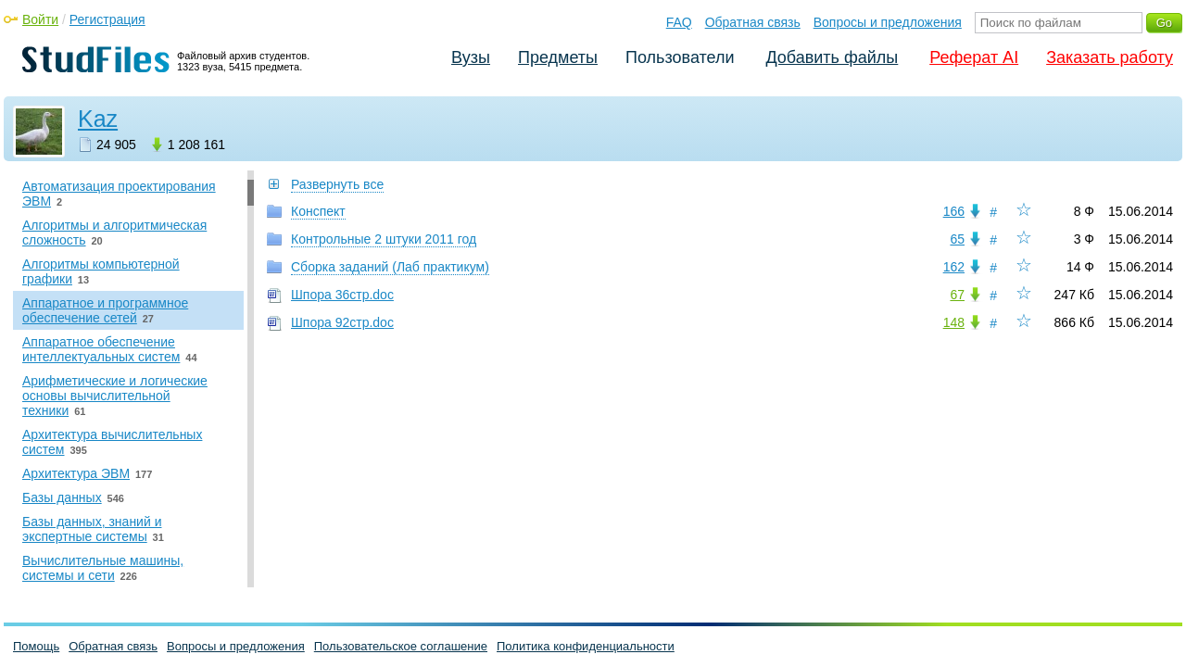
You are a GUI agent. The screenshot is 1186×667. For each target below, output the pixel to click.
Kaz (98, 119)
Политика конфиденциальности (586, 646)
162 (954, 266)
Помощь (36, 646)
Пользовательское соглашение (400, 646)
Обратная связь (753, 22)
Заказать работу (1109, 57)
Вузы (470, 57)
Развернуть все (337, 184)
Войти (40, 19)
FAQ (679, 22)
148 (954, 322)
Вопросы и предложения (888, 22)
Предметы (558, 57)
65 (957, 239)
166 (954, 211)
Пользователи (679, 57)
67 (957, 294)
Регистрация (107, 19)
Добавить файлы (831, 57)
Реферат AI (973, 57)
